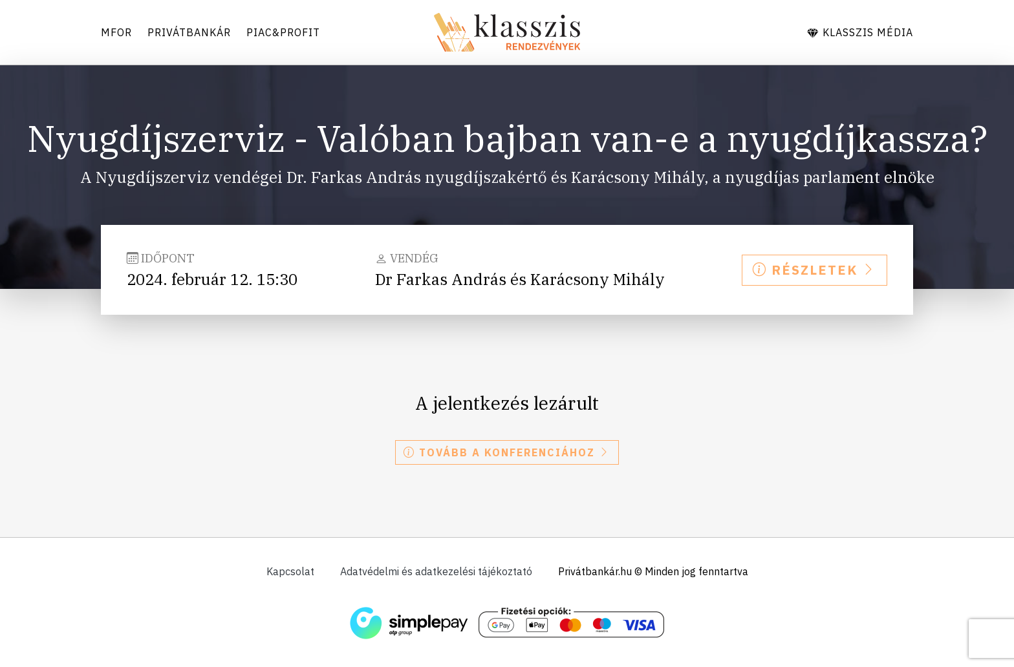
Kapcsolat (290, 571)
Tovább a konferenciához (507, 452)
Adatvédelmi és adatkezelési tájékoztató (436, 571)
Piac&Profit (283, 32)
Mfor (116, 32)
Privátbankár (189, 32)
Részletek (814, 270)
